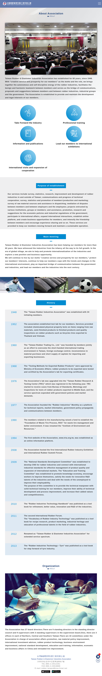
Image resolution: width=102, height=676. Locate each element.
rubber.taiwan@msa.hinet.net (54, 668)
